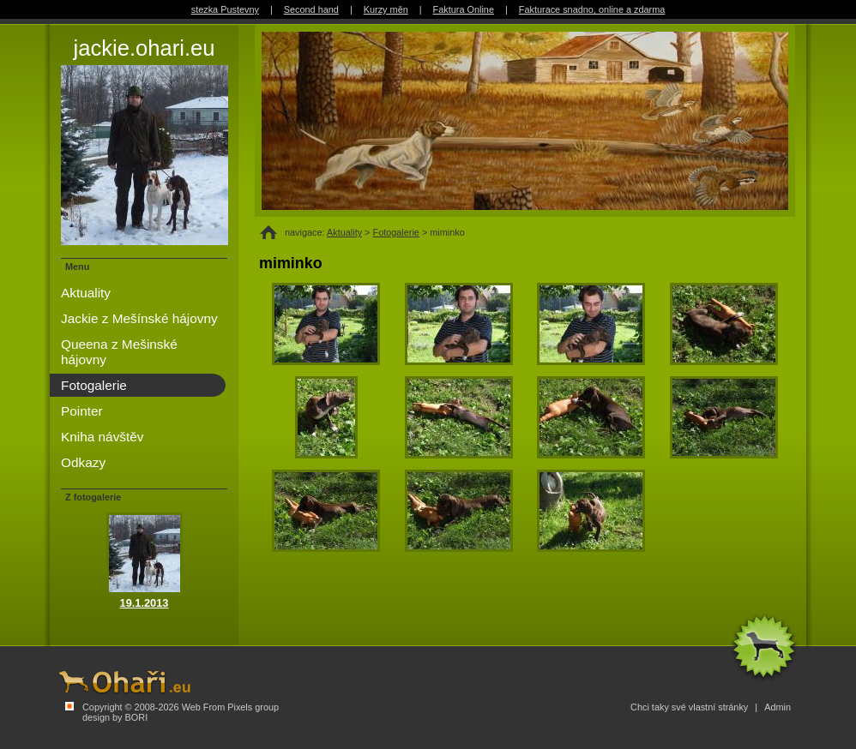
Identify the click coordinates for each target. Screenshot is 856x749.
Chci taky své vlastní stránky (689, 707)
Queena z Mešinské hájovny (119, 352)
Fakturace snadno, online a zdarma (592, 9)
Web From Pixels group (230, 707)
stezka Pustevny (225, 9)
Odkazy (83, 462)
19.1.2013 (144, 602)
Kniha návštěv (102, 436)
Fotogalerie (396, 232)
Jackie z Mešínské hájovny (139, 318)
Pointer (82, 411)
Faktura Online (463, 9)
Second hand (311, 9)
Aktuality (344, 232)
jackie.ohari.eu (144, 140)
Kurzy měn (386, 9)
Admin (777, 707)
